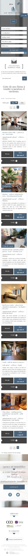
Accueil (2, 98)
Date (22, 103)
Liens (20, 545)
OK (24, 78)
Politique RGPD (16, 547)
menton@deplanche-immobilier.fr (14, 481)
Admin (22, 545)
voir (14, 160)
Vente (13, 21)
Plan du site (3, 545)
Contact (14, 487)
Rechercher (14, 50)
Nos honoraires (15, 545)
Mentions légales (9, 545)
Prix (14, 103)
